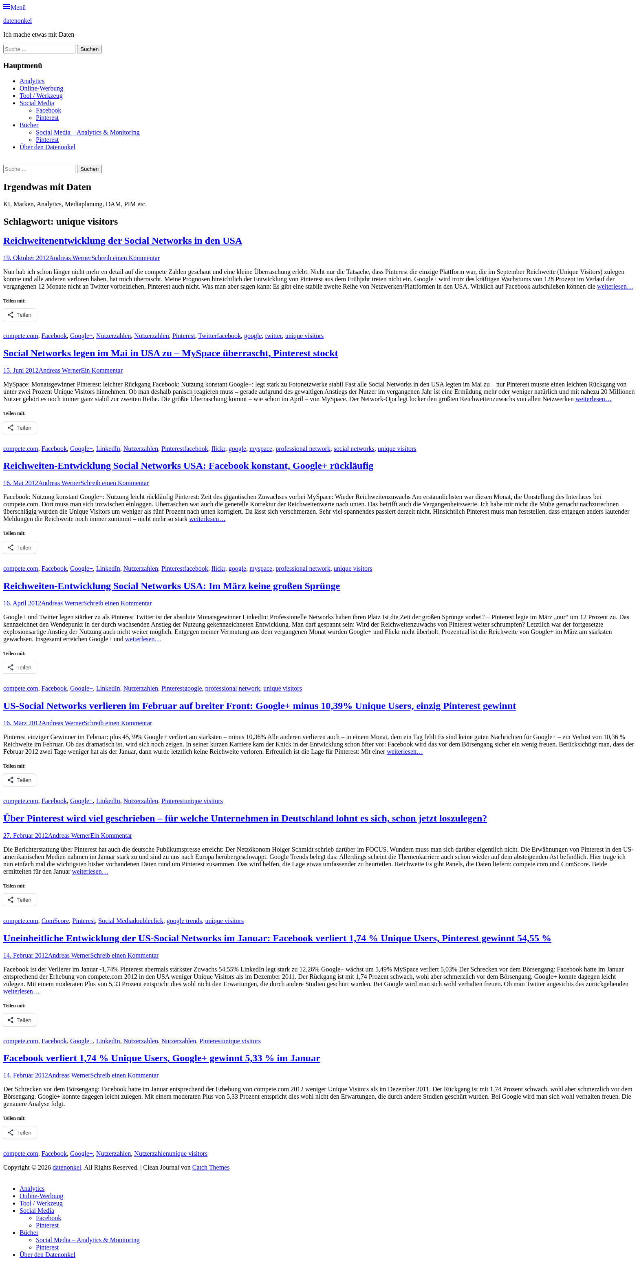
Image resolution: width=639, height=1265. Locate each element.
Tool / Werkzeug (41, 95)
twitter (273, 335)
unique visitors (304, 335)
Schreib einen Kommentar (125, 257)
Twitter (207, 335)
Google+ (81, 335)
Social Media (37, 102)
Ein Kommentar (102, 370)
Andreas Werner (70, 257)
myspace (260, 448)
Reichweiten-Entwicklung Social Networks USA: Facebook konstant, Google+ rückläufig (188, 465)
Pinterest (47, 117)
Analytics (32, 80)
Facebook (48, 110)
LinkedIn (108, 448)
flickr (218, 448)
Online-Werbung (41, 88)
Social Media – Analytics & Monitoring (88, 132)
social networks (354, 448)
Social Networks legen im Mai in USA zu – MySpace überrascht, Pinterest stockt (170, 353)
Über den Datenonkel (47, 146)
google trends (184, 920)
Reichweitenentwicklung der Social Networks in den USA (122, 240)
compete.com (20, 335)
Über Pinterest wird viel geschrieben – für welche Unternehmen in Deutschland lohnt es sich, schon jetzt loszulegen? (245, 818)
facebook (229, 335)
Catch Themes (211, 1167)
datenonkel (17, 20)
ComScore (55, 920)
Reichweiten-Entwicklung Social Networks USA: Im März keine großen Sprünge (171, 586)
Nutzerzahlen (113, 335)
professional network (303, 448)
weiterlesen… (615, 286)
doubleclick (148, 920)
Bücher (29, 124)
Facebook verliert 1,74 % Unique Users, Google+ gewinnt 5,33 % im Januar (161, 1058)
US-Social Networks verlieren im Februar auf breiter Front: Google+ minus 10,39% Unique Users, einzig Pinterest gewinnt (259, 705)
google (253, 335)
